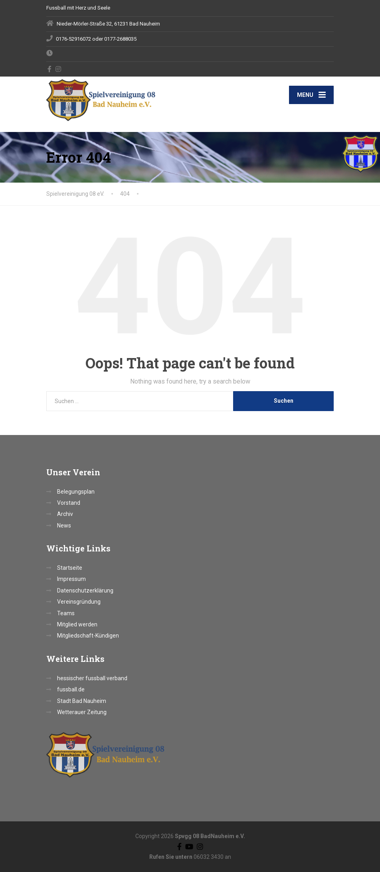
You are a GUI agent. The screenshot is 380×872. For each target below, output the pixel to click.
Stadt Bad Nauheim (81, 701)
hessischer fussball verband (92, 678)
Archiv (65, 514)
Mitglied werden (77, 624)
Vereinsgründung (79, 601)
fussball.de (71, 689)
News (64, 525)
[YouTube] (189, 846)
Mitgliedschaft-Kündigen (88, 635)
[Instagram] (58, 69)
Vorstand (68, 503)
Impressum (71, 579)
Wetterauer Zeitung (82, 712)
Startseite (69, 568)
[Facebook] (49, 69)
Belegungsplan (76, 491)
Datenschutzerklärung (85, 590)
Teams (66, 613)
